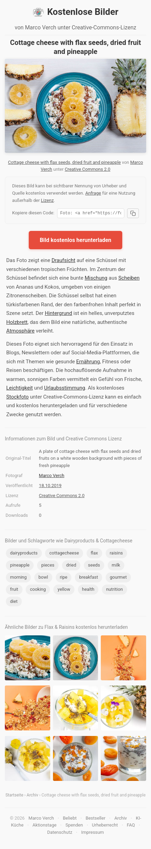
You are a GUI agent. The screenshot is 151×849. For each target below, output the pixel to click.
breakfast (88, 578)
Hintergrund (58, 314)
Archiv (32, 796)
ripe (64, 578)
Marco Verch (51, 476)
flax (94, 554)
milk (116, 566)
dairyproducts (24, 554)
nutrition (114, 590)
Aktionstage (44, 826)
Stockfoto (17, 398)
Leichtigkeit (19, 389)
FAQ (131, 826)
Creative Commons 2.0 (87, 169)
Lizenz (47, 200)
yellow (63, 590)
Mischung (96, 279)
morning (18, 578)
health (88, 590)
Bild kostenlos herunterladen (76, 241)
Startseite (15, 796)
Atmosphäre (20, 332)
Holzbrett (16, 323)
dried (71, 566)
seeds (94, 566)
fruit (14, 590)
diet (14, 602)
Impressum (92, 833)
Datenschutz (59, 833)
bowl (43, 578)
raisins (116, 554)
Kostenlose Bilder (75, 12)
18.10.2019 (50, 486)
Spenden (74, 826)
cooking (38, 590)
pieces (47, 566)
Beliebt (70, 819)
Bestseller (95, 819)
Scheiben (129, 279)
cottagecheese (64, 554)
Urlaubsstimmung (64, 389)
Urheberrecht (105, 826)
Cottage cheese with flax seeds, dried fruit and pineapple (64, 162)
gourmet (118, 578)
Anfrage (93, 193)
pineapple (19, 566)
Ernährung (88, 363)
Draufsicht (64, 261)
